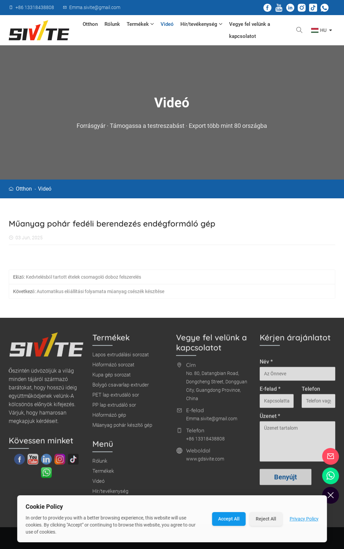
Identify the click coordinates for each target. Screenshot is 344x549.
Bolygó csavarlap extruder (120, 387)
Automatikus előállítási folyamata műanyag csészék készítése (100, 294)
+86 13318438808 (205, 441)
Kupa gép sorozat (111, 377)
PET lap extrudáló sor (115, 397)
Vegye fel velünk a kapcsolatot (249, 30)
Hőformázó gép (109, 417)
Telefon (311, 391)
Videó (167, 24)
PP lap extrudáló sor (114, 407)
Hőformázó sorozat (113, 367)
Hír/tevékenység (201, 24)
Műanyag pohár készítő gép (122, 428)
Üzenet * (270, 418)
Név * (266, 364)
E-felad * (270, 391)
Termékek (140, 24)
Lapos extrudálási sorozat (120, 357)
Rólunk (112, 24)
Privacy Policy (304, 518)
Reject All (266, 518)
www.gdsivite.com (205, 461)
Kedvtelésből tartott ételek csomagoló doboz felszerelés (83, 279)
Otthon (90, 24)
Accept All (229, 518)
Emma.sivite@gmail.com (211, 421)
